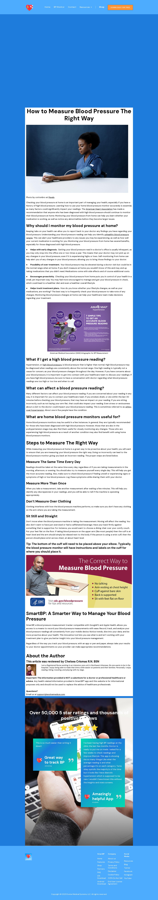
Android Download (101, 882)
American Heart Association (99, 209)
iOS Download (101, 877)
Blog (126, 864)
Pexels (51, 197)
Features (101, 862)
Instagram (128, 875)
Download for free (120, 7)
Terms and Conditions (112, 866)
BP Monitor (59, 7)
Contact (72, 7)
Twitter (127, 868)
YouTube (127, 878)
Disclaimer (112, 871)
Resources (128, 861)
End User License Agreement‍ (115, 882)
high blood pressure (52, 364)
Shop (101, 7)
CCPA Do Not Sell (115, 878)
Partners (101, 869)
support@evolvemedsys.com (51, 694)
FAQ (99, 872)
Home (47, 7)
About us (112, 858)
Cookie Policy (113, 875)
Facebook (128, 871)
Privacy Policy (113, 862)
